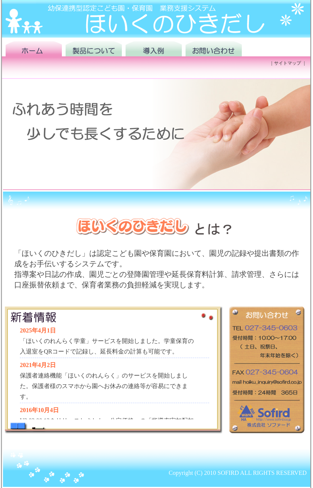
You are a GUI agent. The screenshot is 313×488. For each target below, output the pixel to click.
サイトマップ (287, 63)
